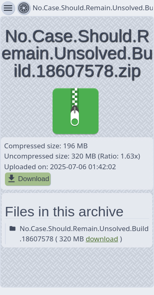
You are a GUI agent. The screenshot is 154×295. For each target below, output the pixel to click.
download (102, 238)
